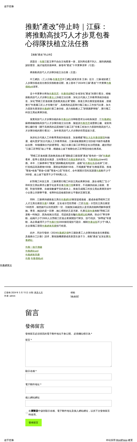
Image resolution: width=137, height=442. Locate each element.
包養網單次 (6, 265)
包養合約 (66, 119)
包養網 (45, 108)
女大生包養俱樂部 (95, 137)
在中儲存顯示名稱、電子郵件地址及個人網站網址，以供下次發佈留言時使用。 (69, 413)
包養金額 (93, 222)
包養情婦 (66, 93)
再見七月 (38, 292)
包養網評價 (63, 232)
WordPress (121, 440)
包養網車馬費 (49, 226)
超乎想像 (9, 6)
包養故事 (73, 159)
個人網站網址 (32, 397)
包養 (42, 61)
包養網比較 (81, 214)
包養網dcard (31, 251)
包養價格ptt (94, 159)
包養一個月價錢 (33, 247)
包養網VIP (66, 199)
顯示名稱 (31, 371)
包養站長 (90, 163)
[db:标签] (75, 296)
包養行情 (68, 185)
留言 (28, 340)
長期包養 (90, 210)
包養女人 (51, 97)
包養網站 (106, 119)
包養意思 (57, 79)
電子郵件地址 (33, 384)
